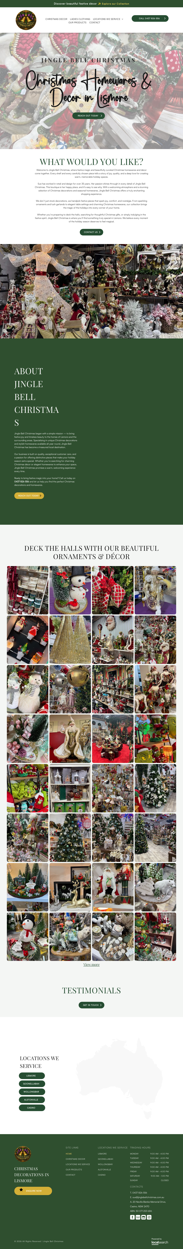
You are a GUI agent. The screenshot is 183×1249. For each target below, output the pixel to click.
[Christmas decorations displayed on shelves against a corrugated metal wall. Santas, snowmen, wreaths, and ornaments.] (113, 640)
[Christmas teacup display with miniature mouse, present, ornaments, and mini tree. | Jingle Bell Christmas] (27, 739)
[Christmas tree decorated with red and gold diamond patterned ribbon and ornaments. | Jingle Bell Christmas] (113, 590)
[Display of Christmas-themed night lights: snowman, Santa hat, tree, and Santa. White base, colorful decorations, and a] (27, 640)
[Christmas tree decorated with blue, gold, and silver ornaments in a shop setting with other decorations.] (70, 838)
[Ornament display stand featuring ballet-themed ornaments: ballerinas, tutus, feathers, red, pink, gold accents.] (113, 788)
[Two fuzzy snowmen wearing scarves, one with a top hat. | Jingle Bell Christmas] (27, 689)
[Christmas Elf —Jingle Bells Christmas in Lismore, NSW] (155, 590)
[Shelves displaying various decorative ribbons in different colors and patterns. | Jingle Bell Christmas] (27, 590)
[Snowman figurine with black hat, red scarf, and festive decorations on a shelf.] (27, 937)
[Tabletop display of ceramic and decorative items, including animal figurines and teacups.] (113, 937)
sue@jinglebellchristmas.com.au (148, 1197)
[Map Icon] (119, 1119)
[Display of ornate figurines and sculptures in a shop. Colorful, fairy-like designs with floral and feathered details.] (27, 838)
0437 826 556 (21, 481)
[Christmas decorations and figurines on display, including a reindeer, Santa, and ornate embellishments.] (155, 640)
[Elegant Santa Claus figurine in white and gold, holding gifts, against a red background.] (70, 739)
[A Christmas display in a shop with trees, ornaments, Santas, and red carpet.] (113, 739)
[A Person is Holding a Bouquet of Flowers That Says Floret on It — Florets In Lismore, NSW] (137, 392)
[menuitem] (56, 19)
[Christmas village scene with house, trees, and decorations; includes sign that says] (27, 887)
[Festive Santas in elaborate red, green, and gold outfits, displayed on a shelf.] (155, 689)
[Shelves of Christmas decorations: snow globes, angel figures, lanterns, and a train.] (70, 788)
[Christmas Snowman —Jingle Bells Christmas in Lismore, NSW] (70, 590)
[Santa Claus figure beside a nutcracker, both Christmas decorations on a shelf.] (113, 887)
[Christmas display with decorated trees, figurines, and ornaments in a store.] (113, 838)
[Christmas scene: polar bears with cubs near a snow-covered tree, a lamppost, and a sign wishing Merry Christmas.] (155, 887)
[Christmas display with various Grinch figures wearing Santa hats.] (155, 739)
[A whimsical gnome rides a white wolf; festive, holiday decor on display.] (70, 937)
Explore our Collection (115, 3)
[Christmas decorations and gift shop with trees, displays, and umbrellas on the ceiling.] (155, 838)
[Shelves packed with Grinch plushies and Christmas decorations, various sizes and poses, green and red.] (27, 788)
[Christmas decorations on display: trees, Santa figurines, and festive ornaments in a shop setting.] (155, 937)
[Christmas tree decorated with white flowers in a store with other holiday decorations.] (155, 788)
